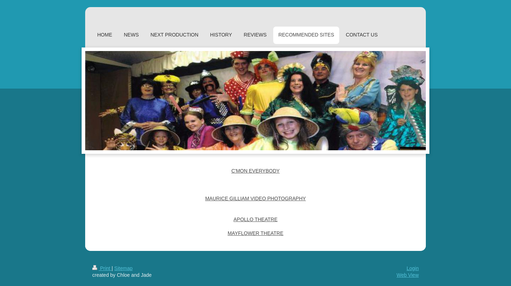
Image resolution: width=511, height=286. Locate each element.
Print (102, 268)
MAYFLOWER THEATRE (255, 233)
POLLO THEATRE (257, 219)
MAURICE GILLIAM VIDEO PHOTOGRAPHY (255, 198)
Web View (407, 275)
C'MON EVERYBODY (255, 171)
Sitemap (123, 268)
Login (413, 268)
